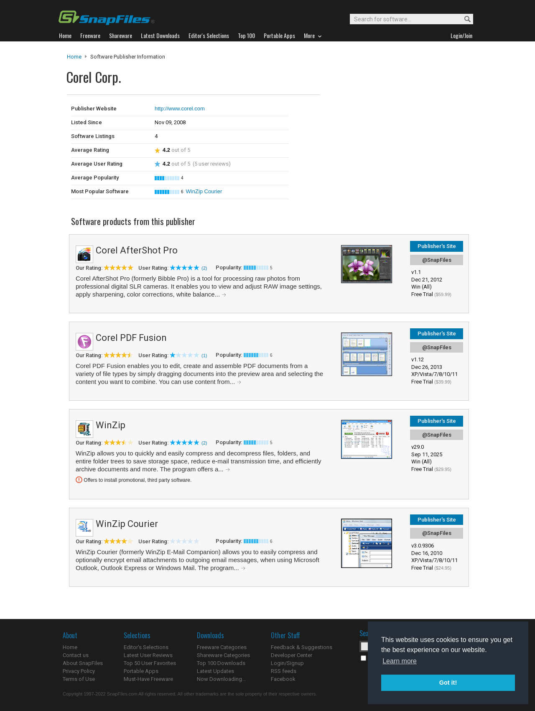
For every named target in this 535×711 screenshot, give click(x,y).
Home (74, 57)
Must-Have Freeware (148, 679)
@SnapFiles (436, 260)
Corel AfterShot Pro (137, 250)
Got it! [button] (448, 682)
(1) (204, 355)
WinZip (110, 425)
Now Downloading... (221, 679)
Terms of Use (79, 679)
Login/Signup (287, 663)
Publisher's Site (437, 246)
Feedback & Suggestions (301, 647)
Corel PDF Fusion (131, 337)
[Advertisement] (376, 112)
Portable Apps (141, 671)
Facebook (283, 679)
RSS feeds (283, 671)
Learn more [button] (399, 661)
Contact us (76, 655)
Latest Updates (215, 671)
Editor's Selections (146, 647)
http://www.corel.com (180, 108)
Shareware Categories (223, 655)
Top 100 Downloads (221, 663)
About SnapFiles (83, 663)
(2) (204, 268)
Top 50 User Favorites (150, 663)
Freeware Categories (222, 647)
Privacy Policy (79, 671)
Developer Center (291, 655)
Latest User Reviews (148, 655)
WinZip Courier (204, 191)
